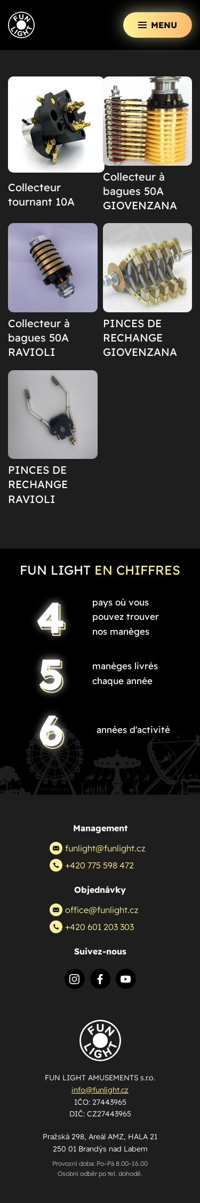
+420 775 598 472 (92, 865)
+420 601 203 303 (92, 926)
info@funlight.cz (100, 1090)
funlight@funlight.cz (97, 848)
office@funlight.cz (94, 909)
